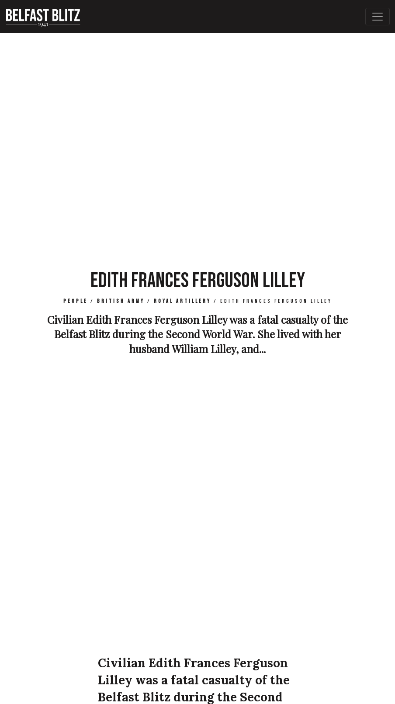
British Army (121, 301)
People (75, 301)
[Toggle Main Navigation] (377, 16)
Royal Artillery (182, 301)
